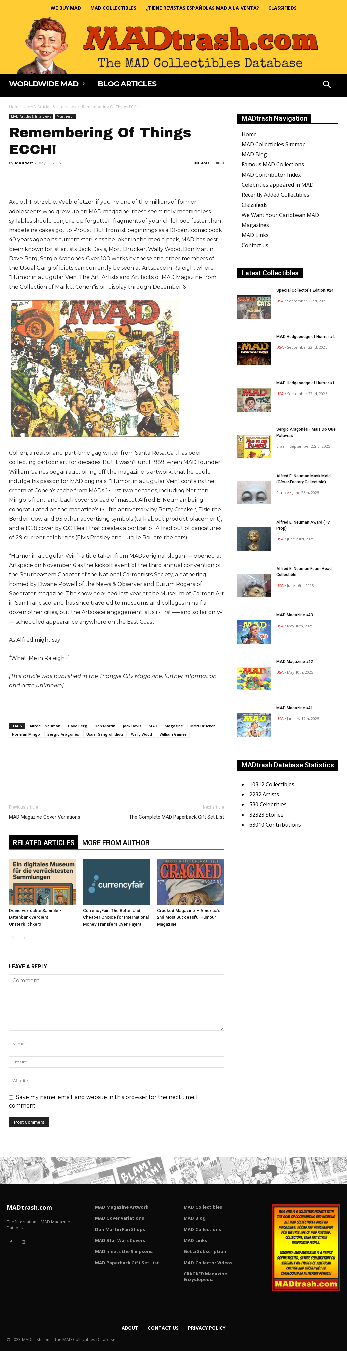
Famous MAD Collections (273, 164)
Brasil (281, 446)
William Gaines (173, 734)
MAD (153, 725)
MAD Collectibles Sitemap (274, 144)
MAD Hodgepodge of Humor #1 (305, 383)
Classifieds (255, 205)
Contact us (255, 245)
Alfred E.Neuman (45, 725)
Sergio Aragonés (63, 734)
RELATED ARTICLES (43, 843)
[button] (326, 85)
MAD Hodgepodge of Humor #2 (305, 336)
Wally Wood (141, 734)
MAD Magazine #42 (294, 661)
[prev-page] (13, 938)
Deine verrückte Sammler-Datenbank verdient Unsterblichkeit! (35, 917)
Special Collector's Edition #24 (305, 290)
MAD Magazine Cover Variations (44, 817)
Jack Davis (132, 725)
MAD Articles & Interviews (51, 107)
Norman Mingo (26, 734)
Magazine (174, 725)
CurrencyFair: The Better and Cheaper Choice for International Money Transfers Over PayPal (116, 917)
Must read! (65, 116)
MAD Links (255, 235)
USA (280, 300)
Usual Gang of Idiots (105, 734)
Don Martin (105, 725)
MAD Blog (254, 154)
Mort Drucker (202, 725)
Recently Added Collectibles (275, 194)
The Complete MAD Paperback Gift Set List (176, 817)
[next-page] (24, 938)
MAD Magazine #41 (294, 708)
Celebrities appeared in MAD (278, 184)
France (282, 492)
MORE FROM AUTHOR (116, 843)
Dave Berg (77, 725)
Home (15, 107)
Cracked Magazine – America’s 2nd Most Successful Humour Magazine (188, 917)
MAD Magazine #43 (294, 615)
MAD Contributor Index (271, 174)
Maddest (24, 162)
